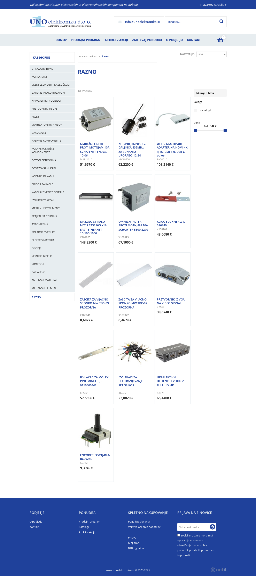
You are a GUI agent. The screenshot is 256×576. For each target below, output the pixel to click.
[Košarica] (220, 40)
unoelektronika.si (87, 56)
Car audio (38, 272)
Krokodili (39, 264)
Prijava (132, 537)
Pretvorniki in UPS (44, 108)
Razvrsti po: (187, 54)
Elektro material (44, 240)
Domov (61, 40)
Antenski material (44, 280)
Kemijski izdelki (42, 256)
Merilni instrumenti (46, 208)
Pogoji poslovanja (139, 521)
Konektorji (39, 76)
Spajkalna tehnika (44, 216)
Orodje (36, 248)
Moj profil (134, 543)
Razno (36, 297)
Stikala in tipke (42, 68)
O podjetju (174, 40)
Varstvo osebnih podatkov (144, 527)
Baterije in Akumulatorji (48, 92)
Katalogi (84, 527)
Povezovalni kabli (44, 168)
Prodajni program (86, 40)
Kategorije (41, 57)
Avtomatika (40, 224)
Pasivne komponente (46, 140)
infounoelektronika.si (142, 22)
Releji (35, 116)
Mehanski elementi (45, 288)
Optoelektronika (44, 160)
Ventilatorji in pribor (47, 124)
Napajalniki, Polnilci (46, 100)
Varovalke (39, 132)
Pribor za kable (42, 184)
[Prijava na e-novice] (212, 527)
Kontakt (194, 40)
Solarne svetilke (43, 232)
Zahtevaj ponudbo (147, 40)
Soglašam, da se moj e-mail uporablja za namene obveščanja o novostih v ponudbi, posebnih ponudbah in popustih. (195, 545)
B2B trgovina (136, 548)
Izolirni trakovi (43, 200)
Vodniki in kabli (43, 176)
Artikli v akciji (116, 40)
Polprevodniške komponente (43, 150)
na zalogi (205, 110)
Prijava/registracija (213, 5)
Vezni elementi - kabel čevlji (51, 84)
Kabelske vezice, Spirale (48, 192)
